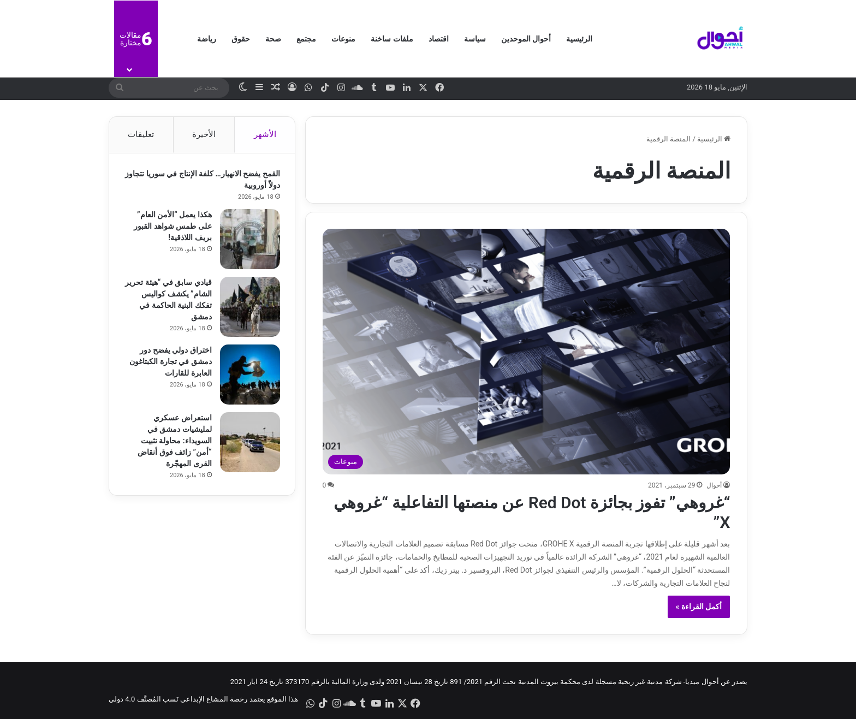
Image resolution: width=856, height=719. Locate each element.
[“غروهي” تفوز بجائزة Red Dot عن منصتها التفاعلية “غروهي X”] (526, 351)
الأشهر (265, 134)
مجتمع (306, 38)
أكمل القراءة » (699, 606)
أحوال (714, 485)
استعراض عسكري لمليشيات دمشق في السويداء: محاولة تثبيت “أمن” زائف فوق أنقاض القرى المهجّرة (173, 442)
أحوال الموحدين (526, 38)
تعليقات (141, 134)
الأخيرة (204, 134)
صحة (273, 38)
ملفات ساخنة (392, 38)
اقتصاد (439, 38)
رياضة (206, 38)
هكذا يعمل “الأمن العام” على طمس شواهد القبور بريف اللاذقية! (171, 227)
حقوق (240, 38)
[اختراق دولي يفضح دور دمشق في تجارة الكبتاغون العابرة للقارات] (248, 376)
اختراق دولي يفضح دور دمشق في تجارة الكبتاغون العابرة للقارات (169, 363)
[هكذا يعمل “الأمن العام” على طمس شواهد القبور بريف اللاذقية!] (248, 241)
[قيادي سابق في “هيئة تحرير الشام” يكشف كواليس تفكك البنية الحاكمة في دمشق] (248, 308)
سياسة (475, 38)
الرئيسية (579, 38)
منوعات (343, 38)
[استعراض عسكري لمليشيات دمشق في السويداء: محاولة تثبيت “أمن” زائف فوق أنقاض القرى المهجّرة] (248, 444)
